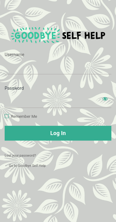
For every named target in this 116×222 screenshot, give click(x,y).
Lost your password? (20, 156)
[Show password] (105, 98)
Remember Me (24, 116)
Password (14, 88)
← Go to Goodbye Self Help (25, 166)
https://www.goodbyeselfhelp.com (58, 35)
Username (14, 54)
